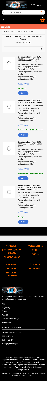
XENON (35, 250)
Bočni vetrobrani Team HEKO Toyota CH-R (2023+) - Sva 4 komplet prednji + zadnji (29, 59)
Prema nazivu (37, 36)
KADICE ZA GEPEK (35, 246)
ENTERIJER (11, 269)
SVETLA (35, 254)
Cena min (8, 36)
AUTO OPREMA (35, 269)
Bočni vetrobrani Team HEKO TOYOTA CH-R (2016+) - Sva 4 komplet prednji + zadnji (29, 187)
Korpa (4, 304)
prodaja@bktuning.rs (10, 344)
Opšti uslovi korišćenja (10, 319)
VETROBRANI (15, 32)
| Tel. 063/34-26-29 (34, 5)
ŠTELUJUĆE (35, 264)
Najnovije (26, 36)
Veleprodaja (6, 322)
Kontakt (5, 315)
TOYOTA (25, 32)
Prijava (4, 311)
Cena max (17, 36)
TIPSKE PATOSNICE (12, 257)
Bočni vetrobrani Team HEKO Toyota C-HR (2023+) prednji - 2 (30, 101)
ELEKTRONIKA (12, 264)
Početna (6, 32)
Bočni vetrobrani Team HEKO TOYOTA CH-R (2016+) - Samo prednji (30, 144)
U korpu (24, 93)
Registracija (6, 308)
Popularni (23, 39)
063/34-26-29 (7, 336)
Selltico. (32, 376)
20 (28, 42)
